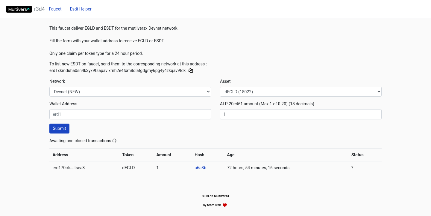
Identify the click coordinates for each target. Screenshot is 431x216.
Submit (59, 128)
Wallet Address (63, 103)
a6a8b (200, 167)
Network (57, 81)
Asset (225, 81)
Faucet (55, 9)
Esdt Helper (81, 9)
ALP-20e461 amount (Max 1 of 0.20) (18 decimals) (267, 103)
